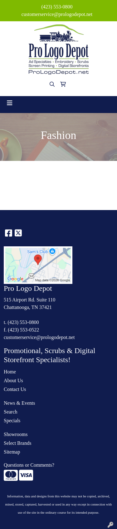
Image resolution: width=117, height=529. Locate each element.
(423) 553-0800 (57, 6)
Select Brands (17, 443)
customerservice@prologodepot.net (57, 14)
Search (10, 411)
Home (10, 371)
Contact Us (15, 389)
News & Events (19, 403)
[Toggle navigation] (9, 103)
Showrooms (15, 434)
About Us (13, 380)
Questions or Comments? (29, 465)
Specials (12, 420)
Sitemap (12, 452)
